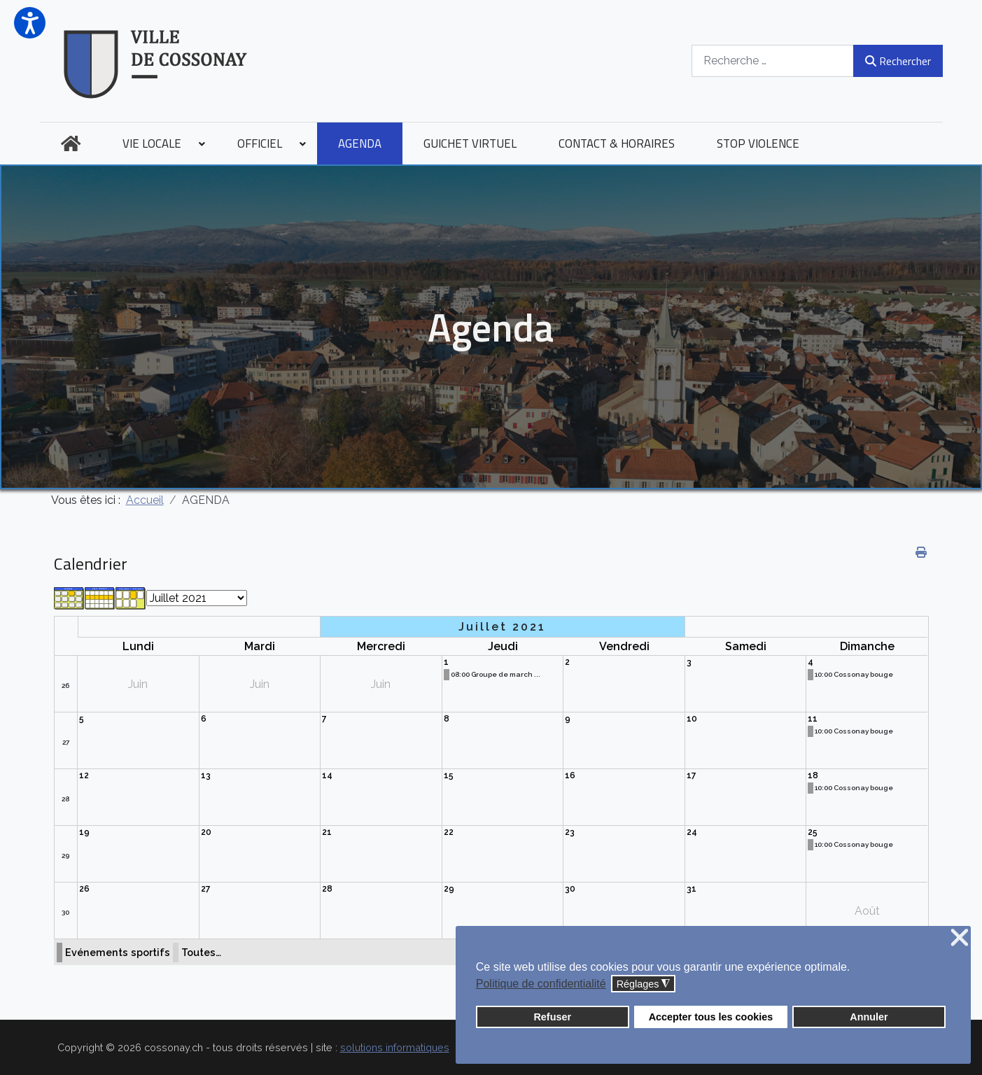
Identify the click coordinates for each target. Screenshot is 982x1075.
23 (570, 832)
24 (692, 832)
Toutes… (201, 952)
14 (327, 775)
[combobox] (773, 60)
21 (327, 832)
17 (691, 775)
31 (691, 889)
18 (813, 775)
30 (65, 912)
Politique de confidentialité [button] (541, 984)
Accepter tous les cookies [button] (711, 1017)
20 (206, 832)
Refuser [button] (552, 1017)
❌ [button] (959, 938)
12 (84, 775)
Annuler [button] (869, 1017)
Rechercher (897, 60)
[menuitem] (70, 143)
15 (449, 775)
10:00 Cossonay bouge (854, 674)
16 (570, 775)
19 (84, 832)
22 (449, 832)
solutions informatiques (394, 1047)
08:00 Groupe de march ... (495, 674)
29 (65, 855)
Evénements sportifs (117, 952)
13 (206, 775)
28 (65, 799)
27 (65, 742)
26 (65, 685)
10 (692, 719)
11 (813, 719)
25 (813, 832)
